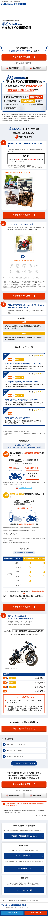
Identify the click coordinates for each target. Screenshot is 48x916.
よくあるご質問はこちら (30, 856)
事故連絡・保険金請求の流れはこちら (27, 836)
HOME (3, 900)
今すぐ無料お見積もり (24, 56)
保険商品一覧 (11, 900)
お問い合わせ (12, 913)
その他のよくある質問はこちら (24, 763)
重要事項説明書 (12, 68)
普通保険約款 (35, 68)
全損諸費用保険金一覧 (25, 488)
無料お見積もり (35, 913)
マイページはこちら (24, 890)
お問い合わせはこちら (29, 869)
